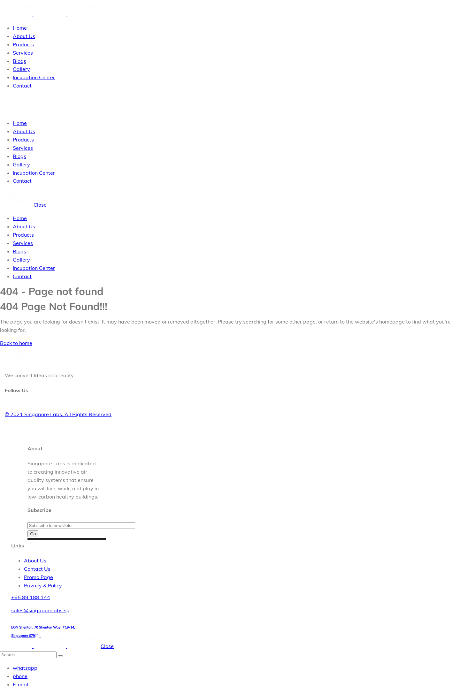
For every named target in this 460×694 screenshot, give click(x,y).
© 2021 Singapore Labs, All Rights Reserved (58, 414)
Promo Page (38, 577)
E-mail (20, 684)
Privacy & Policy (43, 585)
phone (20, 676)
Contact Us (37, 569)
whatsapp (25, 668)
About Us (35, 560)
